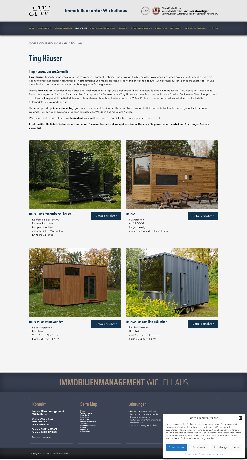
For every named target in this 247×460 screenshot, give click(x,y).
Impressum (218, 454)
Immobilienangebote (141, 28)
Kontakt (214, 28)
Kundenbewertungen (195, 28)
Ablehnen (199, 447)
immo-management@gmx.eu (47, 437)
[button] (240, 418)
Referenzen (86, 423)
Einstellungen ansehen (227, 447)
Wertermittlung (63, 28)
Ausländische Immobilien (102, 28)
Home (31, 28)
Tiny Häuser (81, 28)
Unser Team (161, 28)
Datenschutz (190, 454)
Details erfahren (106, 215)
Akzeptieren (176, 447)
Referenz (123, 28)
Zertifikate (176, 28)
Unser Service (45, 28)
